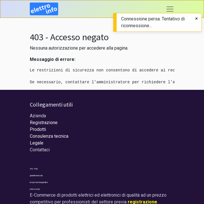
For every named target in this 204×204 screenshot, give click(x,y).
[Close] (196, 18)
